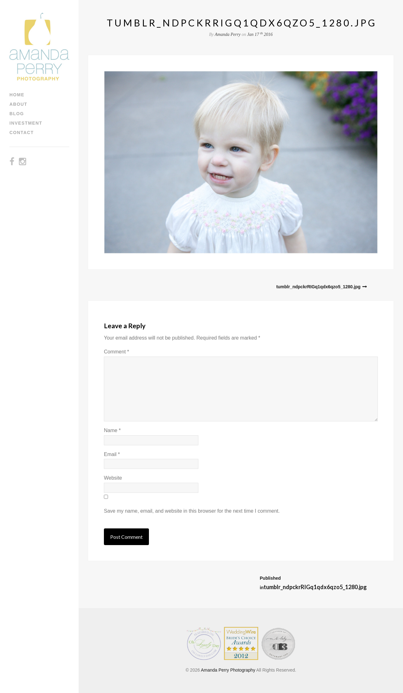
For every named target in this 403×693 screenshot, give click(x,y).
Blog (16, 113)
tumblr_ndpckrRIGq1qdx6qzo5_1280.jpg (318, 286)
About (18, 104)
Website (113, 478)
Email (112, 454)
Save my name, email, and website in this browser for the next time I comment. (192, 511)
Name (112, 430)
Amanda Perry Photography (228, 670)
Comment (116, 351)
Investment (25, 123)
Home (17, 94)
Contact (21, 132)
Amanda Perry (228, 34)
